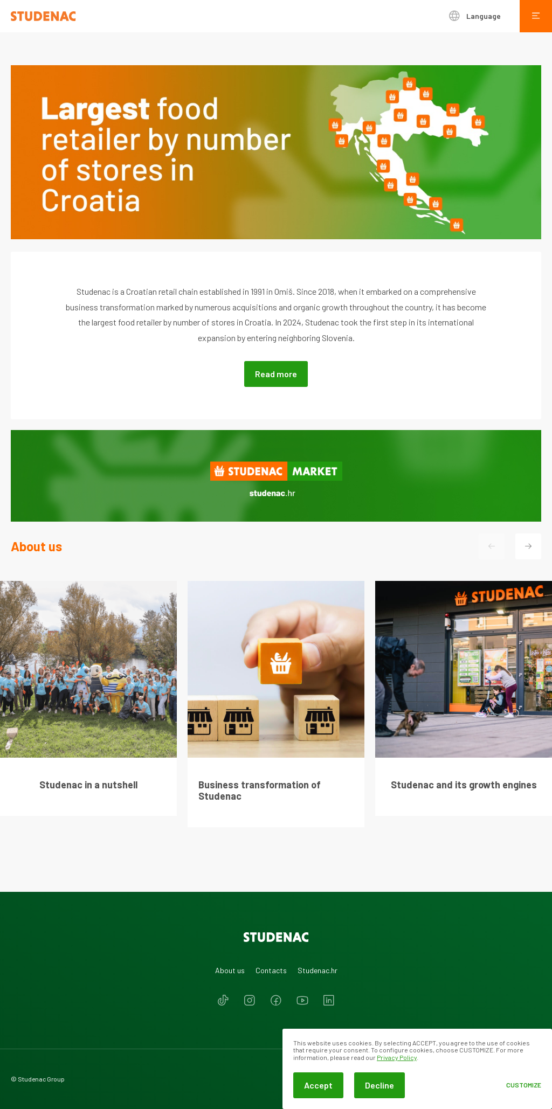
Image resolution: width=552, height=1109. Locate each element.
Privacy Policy (397, 1057)
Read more (276, 374)
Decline (379, 1085)
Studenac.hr (317, 970)
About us (230, 970)
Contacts (271, 970)
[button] (528, 546)
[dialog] (417, 1069)
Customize (523, 1085)
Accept (318, 1085)
